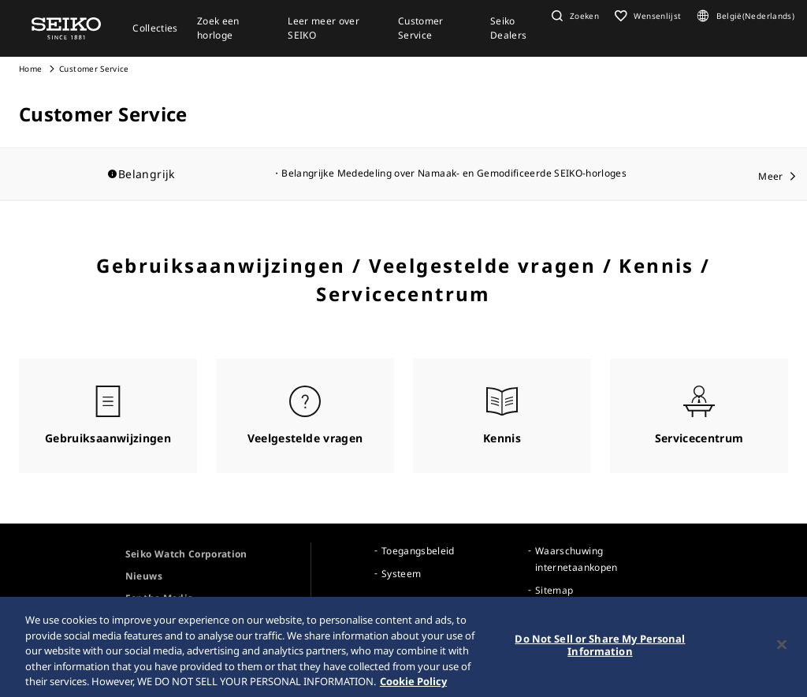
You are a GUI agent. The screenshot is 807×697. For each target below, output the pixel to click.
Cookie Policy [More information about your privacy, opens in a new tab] (413, 687)
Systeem (401, 573)
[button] (573, 15)
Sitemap (554, 590)
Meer (770, 176)
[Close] (781, 651)
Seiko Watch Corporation (186, 554)
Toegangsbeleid (418, 550)
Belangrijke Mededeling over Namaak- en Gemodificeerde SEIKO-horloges (454, 173)
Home (30, 68)
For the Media (159, 598)
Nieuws (143, 576)
